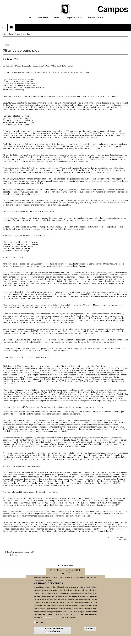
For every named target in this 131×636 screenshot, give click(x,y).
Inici (4, 34)
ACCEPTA (90, 630)
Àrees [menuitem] (57, 17)
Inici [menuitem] (30, 17)
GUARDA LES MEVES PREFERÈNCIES (52, 631)
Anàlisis (40, 623)
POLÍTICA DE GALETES (52, 618)
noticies (10, 34)
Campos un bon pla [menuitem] (73, 17)
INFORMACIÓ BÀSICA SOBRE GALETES (65, 572)
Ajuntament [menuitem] (43, 17)
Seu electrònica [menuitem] (95, 17)
